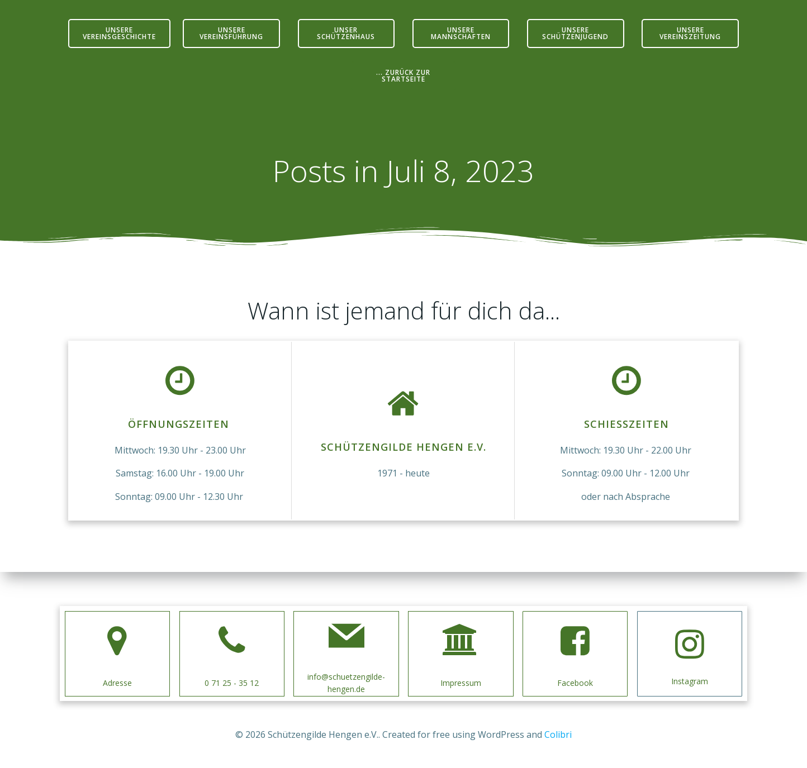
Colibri (558, 734)
